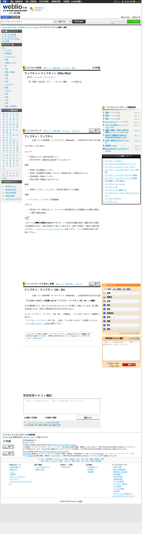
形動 (34, 82)
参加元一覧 (136, 17)
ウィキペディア (34, 131)
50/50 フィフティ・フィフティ (42, 189)
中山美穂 (39, 170)
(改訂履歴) (65, 447)
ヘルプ (138, 1)
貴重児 (109, 297)
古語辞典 (66, 1)
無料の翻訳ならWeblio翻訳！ (40, 9)
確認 (108, 321)
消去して (81, 306)
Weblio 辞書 (128, 1)
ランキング (66, 68)
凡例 (73, 68)
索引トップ (47, 68)
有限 (108, 293)
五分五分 (41, 82)
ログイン (117, 1)
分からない (69, 309)
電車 (6, 60)
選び (74, 306)
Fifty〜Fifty (34, 179)
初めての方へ (125, 17)
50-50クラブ (35, 209)
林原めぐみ (45, 179)
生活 (6, 81)
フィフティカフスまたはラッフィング (120, 164)
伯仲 (107, 112)
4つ (26, 306)
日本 (45, 157)
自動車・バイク (11, 63)
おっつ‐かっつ (111, 122)
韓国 (44, 160)
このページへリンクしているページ (50, 229)
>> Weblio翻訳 (134, 338)
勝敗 (65, 82)
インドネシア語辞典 (120, 484)
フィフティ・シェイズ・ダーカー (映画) (121, 175)
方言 (6, 103)
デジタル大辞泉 (32, 27)
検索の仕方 (14, 469)
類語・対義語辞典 (16, 1)
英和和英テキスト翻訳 (37, 395)
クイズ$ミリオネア (34, 301)
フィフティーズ (111, 187)
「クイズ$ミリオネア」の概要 (37, 323)
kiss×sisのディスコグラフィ (117, 149)
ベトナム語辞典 (118, 489)
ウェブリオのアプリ (43, 467)
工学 (6, 69)
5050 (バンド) (35, 157)
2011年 (60, 189)
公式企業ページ (92, 467)
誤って (44, 306)
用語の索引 (57, 68)
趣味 (6, 87)
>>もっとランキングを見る (129, 333)
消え (55, 309)
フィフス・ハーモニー (114, 161)
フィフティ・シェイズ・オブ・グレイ (120, 167)
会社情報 (90, 469)
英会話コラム (10, 186)
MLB (44, 209)
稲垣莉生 (110, 313)
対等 (107, 116)
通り (97, 306)
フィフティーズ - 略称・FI (115, 190)
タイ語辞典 (117, 486)
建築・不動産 (10, 72)
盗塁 (81, 209)
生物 (6, 94)
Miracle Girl (66, 173)
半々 (49, 82)
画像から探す (40, 469)
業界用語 (8, 53)
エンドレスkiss (111, 125)
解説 (93, 301)
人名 (6, 100)
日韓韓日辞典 (56, 1)
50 (81, 301)
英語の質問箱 (10, 193)
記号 (4, 178)
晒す (108, 325)
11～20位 (117, 289)
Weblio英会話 (10, 189)
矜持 (108, 317)
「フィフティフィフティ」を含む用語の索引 (43, 422)
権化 (108, 309)
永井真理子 (40, 173)
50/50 (32, 170)
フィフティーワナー (113, 198)
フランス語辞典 (118, 481)
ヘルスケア (9, 84)
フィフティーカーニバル (115, 184)
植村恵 (108, 146)
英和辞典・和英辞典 (120, 472)
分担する (77, 82)
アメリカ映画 (73, 189)
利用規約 (13, 474)
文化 (6, 78)
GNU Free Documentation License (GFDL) (54, 452)
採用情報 (90, 472)
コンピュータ (64, 306)
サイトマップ (14, 479)
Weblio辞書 (46, 449)
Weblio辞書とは (15, 467)
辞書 (4, 1)
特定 (108, 305)
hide (42, 176)
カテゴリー (76, 131)
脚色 (108, 329)
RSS (80, 501)
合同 (108, 301)
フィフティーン (111, 201)
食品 (6, 97)
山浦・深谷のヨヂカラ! (114, 140)
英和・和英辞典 (30, 1)
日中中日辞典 (43, 1)
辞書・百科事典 (18, 27)
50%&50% (34, 176)
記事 (47, 301)
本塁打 (69, 209)
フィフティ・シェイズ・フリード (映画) (121, 178)
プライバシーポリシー (17, 476)
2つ (56, 306)
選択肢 (32, 306)
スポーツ (8, 91)
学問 (6, 75)
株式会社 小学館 (28, 442)
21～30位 (126, 289)
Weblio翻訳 (117, 474)
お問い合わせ (37, 338)
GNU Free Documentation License (64, 445)
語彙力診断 (9, 196)
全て (3, 47)
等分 (107, 119)
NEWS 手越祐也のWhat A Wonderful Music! (116, 136)
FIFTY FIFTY (35, 160)
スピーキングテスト (13, 199)
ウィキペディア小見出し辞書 (40, 284)
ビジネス (8, 50)
